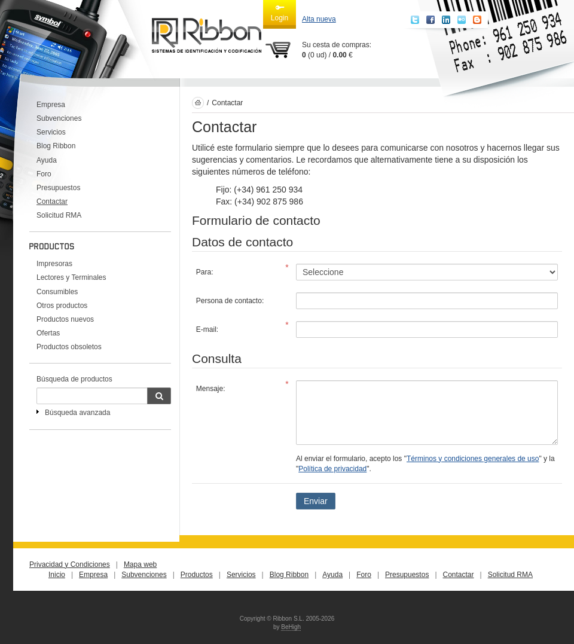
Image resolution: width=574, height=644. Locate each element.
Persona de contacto (229, 301)
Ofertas (48, 333)
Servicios (51, 132)
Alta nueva (319, 19)
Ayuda (46, 160)
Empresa (50, 104)
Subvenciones (58, 118)
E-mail (206, 329)
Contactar (52, 201)
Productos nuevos (65, 319)
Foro (43, 174)
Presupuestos (58, 188)
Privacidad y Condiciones (69, 564)
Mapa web (140, 564)
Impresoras (54, 264)
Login (279, 12)
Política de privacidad (332, 469)
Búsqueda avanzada (77, 412)
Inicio (56, 574)
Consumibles (57, 292)
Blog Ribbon (55, 146)
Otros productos (61, 305)
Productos (197, 574)
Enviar (316, 501)
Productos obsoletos (69, 347)
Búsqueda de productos (74, 379)
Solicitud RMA (58, 215)
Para (203, 272)
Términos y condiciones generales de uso (473, 458)
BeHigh (291, 627)
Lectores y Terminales (71, 277)
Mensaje (209, 388)
